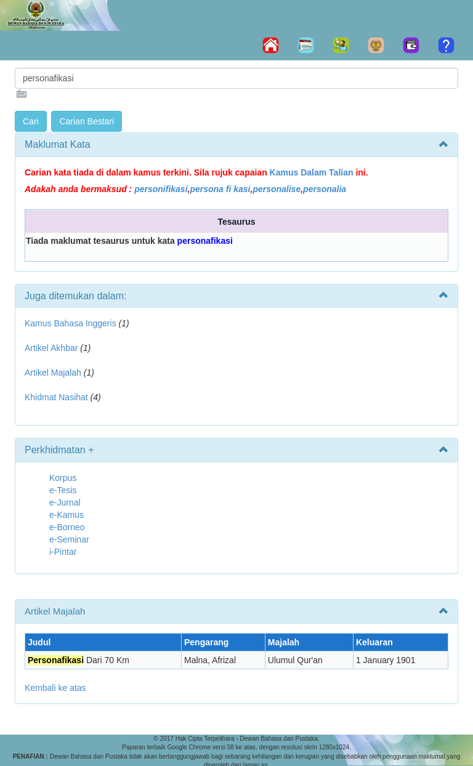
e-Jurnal (65, 502)
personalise (277, 189)
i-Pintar (62, 552)
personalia (324, 189)
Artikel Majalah (53, 372)
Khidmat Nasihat (56, 397)
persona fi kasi (220, 189)
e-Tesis (62, 490)
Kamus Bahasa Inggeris (70, 323)
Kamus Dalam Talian (312, 172)
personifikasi (160, 189)
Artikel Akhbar (51, 348)
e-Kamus (66, 515)
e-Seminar (69, 539)
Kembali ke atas (55, 688)
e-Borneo (67, 527)
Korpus (62, 478)
